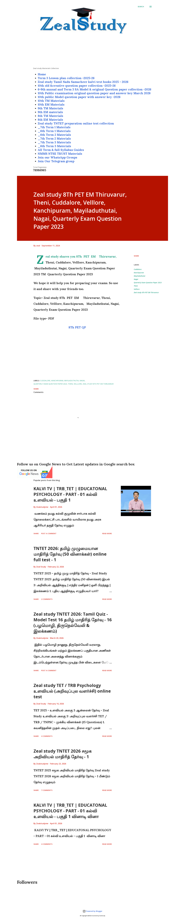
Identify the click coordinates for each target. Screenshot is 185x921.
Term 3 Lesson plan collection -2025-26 (66, 78)
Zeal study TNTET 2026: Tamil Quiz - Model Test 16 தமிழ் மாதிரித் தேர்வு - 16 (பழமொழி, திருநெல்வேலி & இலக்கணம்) (73, 622)
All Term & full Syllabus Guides (61, 150)
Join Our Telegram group (56, 161)
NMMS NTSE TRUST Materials (60, 154)
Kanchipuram (139, 272)
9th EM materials (50, 112)
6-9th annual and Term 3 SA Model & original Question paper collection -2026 (94, 89)
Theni (136, 286)
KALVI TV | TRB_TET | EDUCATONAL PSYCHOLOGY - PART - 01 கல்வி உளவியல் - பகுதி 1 (70, 494)
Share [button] (136, 256)
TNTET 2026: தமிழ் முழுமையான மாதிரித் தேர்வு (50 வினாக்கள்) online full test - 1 (70, 554)
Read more (107, 533)
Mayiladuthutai (139, 276)
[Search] (141, 6)
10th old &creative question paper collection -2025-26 (77, 86)
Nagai (136, 279)
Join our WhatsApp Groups (57, 157)
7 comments (46, 790)
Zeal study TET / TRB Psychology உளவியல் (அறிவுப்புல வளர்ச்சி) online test (72, 691)
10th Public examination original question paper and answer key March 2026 (94, 93)
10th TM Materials (51, 101)
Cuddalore (137, 269)
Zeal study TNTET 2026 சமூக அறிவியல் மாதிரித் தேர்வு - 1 (63, 754)
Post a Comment (48, 533)
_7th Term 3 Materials (54, 142)
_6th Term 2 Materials (54, 135)
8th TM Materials (50, 116)
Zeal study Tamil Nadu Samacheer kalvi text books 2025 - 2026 (83, 82)
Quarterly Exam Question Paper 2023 (148, 282)
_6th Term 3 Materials (54, 146)
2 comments (46, 599)
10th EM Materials (51, 104)
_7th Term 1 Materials (54, 127)
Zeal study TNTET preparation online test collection (76, 123)
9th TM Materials (50, 108)
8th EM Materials (50, 120)
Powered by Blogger (92, 911)
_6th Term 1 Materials (54, 131)
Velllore (136, 289)
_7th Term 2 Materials (54, 138)
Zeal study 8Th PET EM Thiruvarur (146, 292)
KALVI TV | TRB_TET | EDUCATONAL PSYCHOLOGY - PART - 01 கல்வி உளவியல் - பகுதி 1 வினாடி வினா (70, 810)
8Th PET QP (77, 327)
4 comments (46, 736)
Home (42, 74)
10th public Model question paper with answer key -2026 (79, 97)
